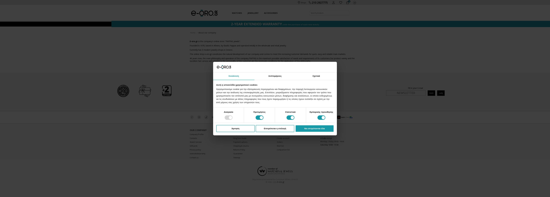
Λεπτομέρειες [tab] (275, 76)
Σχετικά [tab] (316, 76)
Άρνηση (235, 128)
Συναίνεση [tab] (234, 76)
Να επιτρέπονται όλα (314, 128)
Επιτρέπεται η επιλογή (275, 128)
